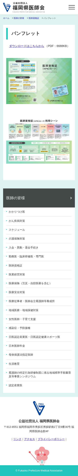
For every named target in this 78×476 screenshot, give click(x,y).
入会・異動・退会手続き (23, 247)
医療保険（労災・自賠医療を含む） (30, 283)
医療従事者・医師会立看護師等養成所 (32, 301)
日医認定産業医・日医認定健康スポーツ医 (34, 336)
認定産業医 (15, 385)
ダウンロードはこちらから (26, 46)
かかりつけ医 (17, 211)
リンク (17, 439)
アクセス (29, 439)
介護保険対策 (17, 238)
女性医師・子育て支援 (22, 319)
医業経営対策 (17, 274)
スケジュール (17, 229)
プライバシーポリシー (51, 439)
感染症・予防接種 (19, 328)
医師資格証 (34, 18)
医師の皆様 (19, 18)
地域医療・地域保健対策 (23, 310)
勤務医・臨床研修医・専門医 (26, 256)
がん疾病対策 (17, 220)
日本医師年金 (17, 345)
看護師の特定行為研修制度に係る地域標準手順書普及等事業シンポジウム (40, 374)
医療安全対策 (17, 292)
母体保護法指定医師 (21, 354)
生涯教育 (14, 363)
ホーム (6, 18)
